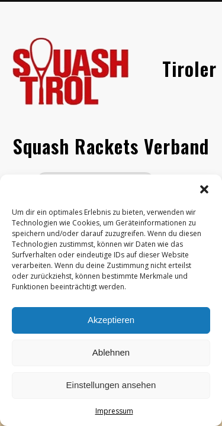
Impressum (114, 411)
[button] (204, 189)
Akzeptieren (111, 320)
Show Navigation (179, 105)
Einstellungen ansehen (111, 385)
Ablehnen (111, 352)
